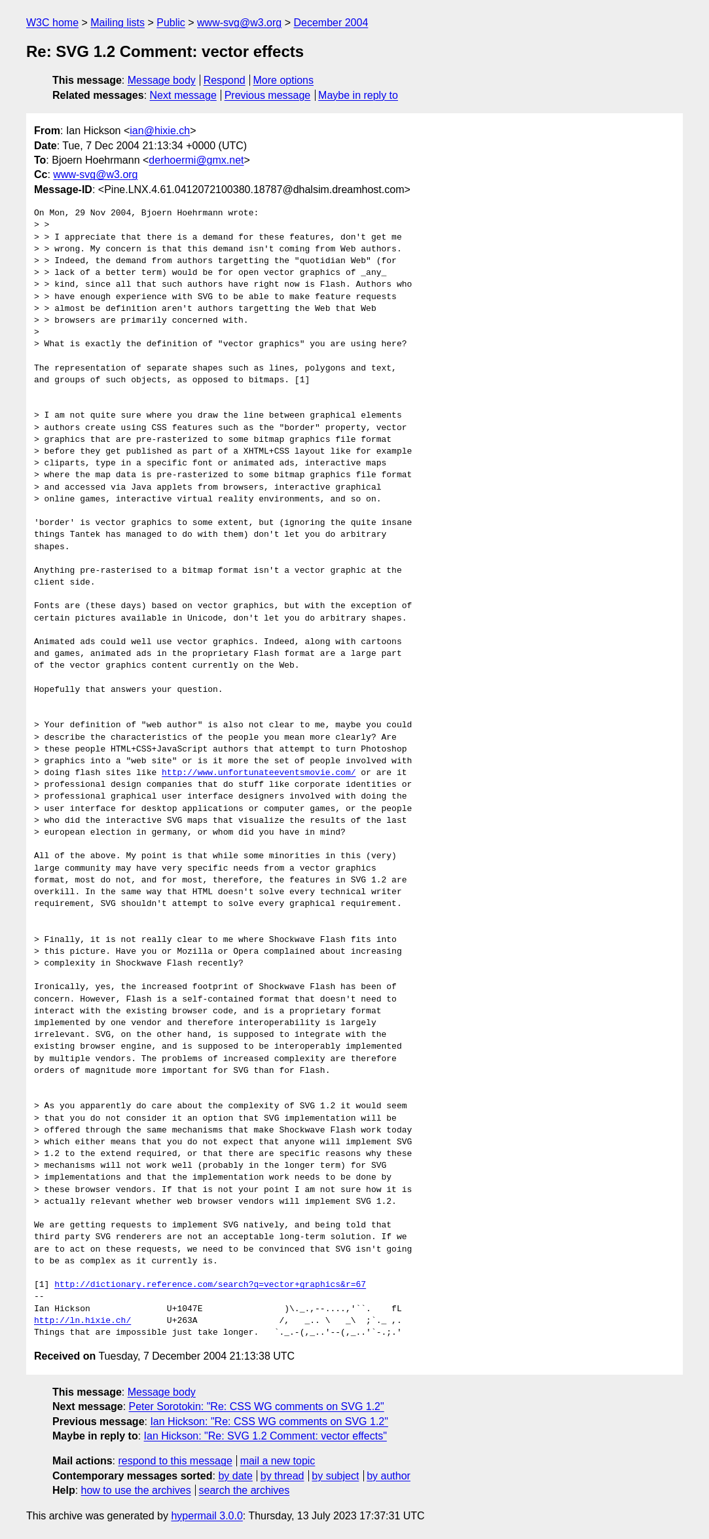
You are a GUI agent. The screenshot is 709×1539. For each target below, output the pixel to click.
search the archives (244, 1490)
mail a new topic (278, 1460)
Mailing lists (117, 22)
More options (283, 80)
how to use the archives (136, 1490)
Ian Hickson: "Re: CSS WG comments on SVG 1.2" (269, 1421)
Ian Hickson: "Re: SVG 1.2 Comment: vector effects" (265, 1435)
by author (388, 1475)
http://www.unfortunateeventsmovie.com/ (258, 773)
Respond (224, 80)
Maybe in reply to (358, 95)
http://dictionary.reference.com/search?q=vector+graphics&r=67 (210, 1285)
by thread (282, 1475)
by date (235, 1475)
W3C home (52, 22)
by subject (335, 1475)
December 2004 (330, 22)
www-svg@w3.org (239, 22)
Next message (183, 95)
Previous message (268, 95)
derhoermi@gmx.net (196, 160)
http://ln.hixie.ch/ (82, 1321)
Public (170, 22)
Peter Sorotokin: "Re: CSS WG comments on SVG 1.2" (256, 1406)
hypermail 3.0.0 (206, 1515)
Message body (162, 80)
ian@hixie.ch (160, 130)
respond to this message (175, 1460)
